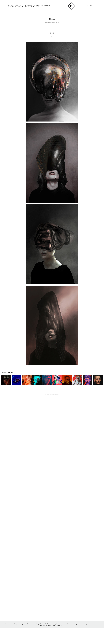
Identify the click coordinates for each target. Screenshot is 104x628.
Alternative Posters (26, 5)
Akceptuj (50, 625)
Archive (37, 5)
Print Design (12, 6)
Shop (37, 6)
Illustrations (45, 5)
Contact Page (29, 6)
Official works (13, 5)
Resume (20, 6)
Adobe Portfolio (55, 394)
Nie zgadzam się (57, 625)
